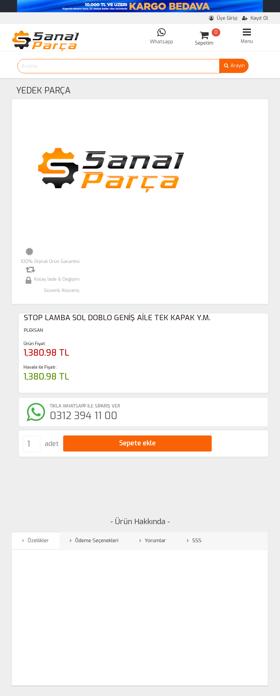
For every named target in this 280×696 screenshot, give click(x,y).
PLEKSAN (33, 330)
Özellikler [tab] (35, 540)
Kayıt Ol (255, 18)
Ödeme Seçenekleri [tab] (94, 540)
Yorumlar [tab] (152, 540)
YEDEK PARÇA (43, 90)
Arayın (234, 65)
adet (52, 443)
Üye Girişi (223, 18)
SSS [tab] (194, 540)
